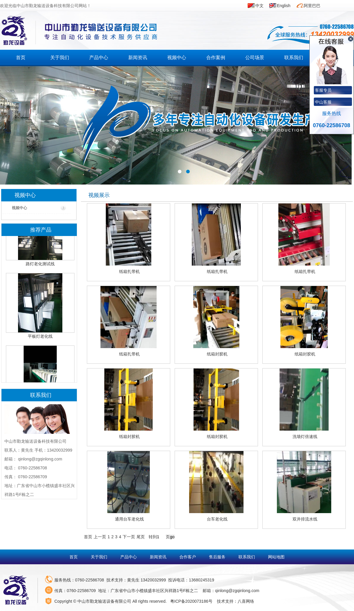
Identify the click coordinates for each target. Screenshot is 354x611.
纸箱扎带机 (129, 271)
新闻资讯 (137, 57)
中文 (259, 5)
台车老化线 (217, 519)
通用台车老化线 (129, 519)
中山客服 (323, 102)
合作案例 (215, 57)
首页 (20, 57)
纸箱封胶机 (217, 354)
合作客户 (188, 557)
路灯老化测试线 (40, 265)
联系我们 (293, 57)
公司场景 (254, 57)
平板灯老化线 (40, 337)
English (283, 5)
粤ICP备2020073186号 (191, 601)
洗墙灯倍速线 (305, 436)
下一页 (129, 536)
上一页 (100, 536)
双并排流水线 (305, 519)
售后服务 (218, 557)
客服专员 (323, 90)
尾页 (141, 536)
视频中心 (176, 57)
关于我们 (59, 57)
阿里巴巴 (312, 5)
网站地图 (276, 557)
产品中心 (98, 57)
